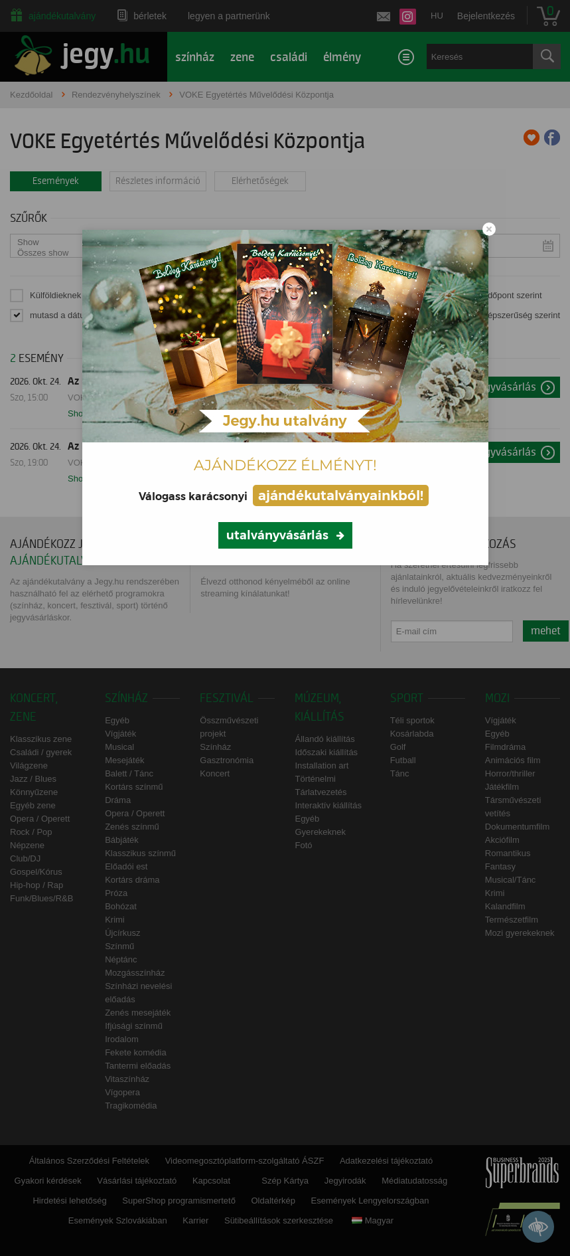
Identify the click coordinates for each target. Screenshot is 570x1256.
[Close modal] (489, 229)
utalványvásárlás (277, 535)
